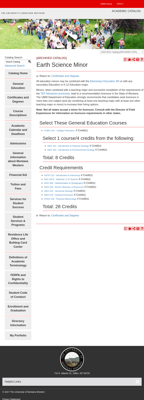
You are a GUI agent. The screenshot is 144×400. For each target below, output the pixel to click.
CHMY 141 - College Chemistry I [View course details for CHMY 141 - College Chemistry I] (59, 130)
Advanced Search (15, 65)
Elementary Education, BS (104, 81)
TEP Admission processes (55, 93)
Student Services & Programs (18, 220)
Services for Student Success (18, 203)
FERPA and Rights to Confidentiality (18, 279)
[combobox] (122, 52)
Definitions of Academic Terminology (18, 261)
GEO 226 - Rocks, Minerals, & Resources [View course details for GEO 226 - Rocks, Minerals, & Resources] (64, 187)
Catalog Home (18, 73)
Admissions (18, 143)
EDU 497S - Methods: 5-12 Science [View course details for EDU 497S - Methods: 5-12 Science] (61, 179)
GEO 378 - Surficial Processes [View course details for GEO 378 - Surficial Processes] (58, 195)
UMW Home (106, 4)
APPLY (120, 4)
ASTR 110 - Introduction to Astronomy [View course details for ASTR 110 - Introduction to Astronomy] (62, 175)
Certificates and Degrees (65, 76)
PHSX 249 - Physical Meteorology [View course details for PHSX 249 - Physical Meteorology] (60, 199)
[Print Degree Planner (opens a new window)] (125, 59)
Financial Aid (18, 175)
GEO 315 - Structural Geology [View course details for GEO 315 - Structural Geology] (58, 191)
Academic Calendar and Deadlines (18, 129)
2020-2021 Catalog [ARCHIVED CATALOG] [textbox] (121, 52)
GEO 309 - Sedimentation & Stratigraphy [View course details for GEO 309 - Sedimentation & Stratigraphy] (63, 183)
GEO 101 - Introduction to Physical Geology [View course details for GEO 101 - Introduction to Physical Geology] (68, 146)
